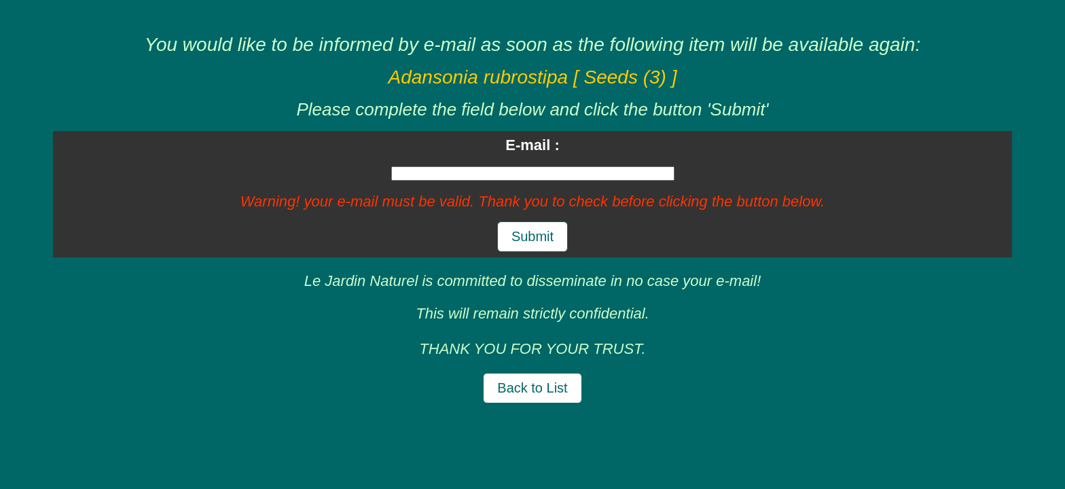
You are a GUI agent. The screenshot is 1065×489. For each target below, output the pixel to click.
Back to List (532, 387)
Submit (532, 236)
